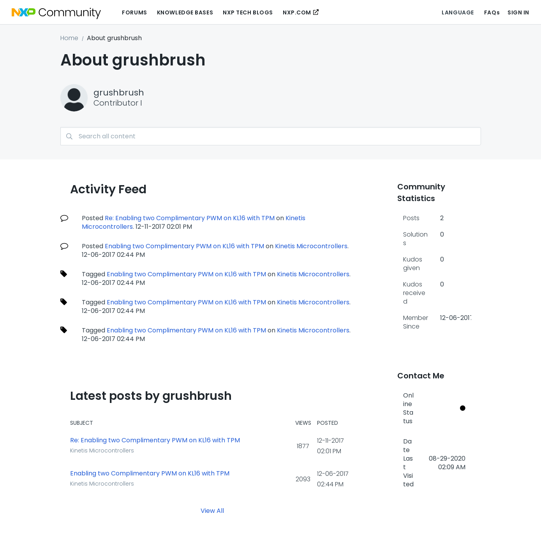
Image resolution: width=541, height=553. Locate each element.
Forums (134, 12)
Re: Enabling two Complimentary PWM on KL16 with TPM (190, 218)
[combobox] (270, 136)
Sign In (518, 12)
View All (212, 510)
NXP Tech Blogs (248, 12)
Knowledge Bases (185, 12)
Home (69, 38)
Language (458, 12)
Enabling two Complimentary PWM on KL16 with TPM (184, 246)
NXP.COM (297, 12)
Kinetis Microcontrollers (311, 246)
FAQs (492, 12)
